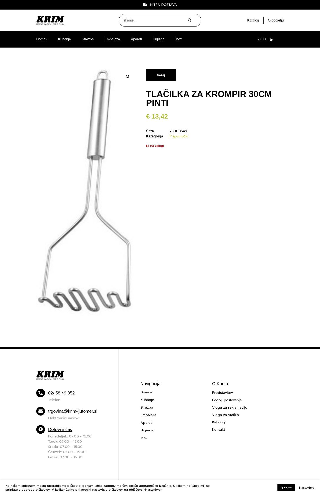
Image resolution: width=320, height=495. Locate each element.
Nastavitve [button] (307, 488)
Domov (41, 39)
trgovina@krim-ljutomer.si (72, 411)
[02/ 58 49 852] (40, 393)
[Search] (189, 20)
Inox (178, 39)
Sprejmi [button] (286, 487)
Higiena (158, 39)
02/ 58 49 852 (61, 393)
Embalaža (112, 39)
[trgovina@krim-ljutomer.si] (40, 411)
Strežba (88, 39)
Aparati (136, 39)
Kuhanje (64, 39)
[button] (128, 77)
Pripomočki (179, 136)
